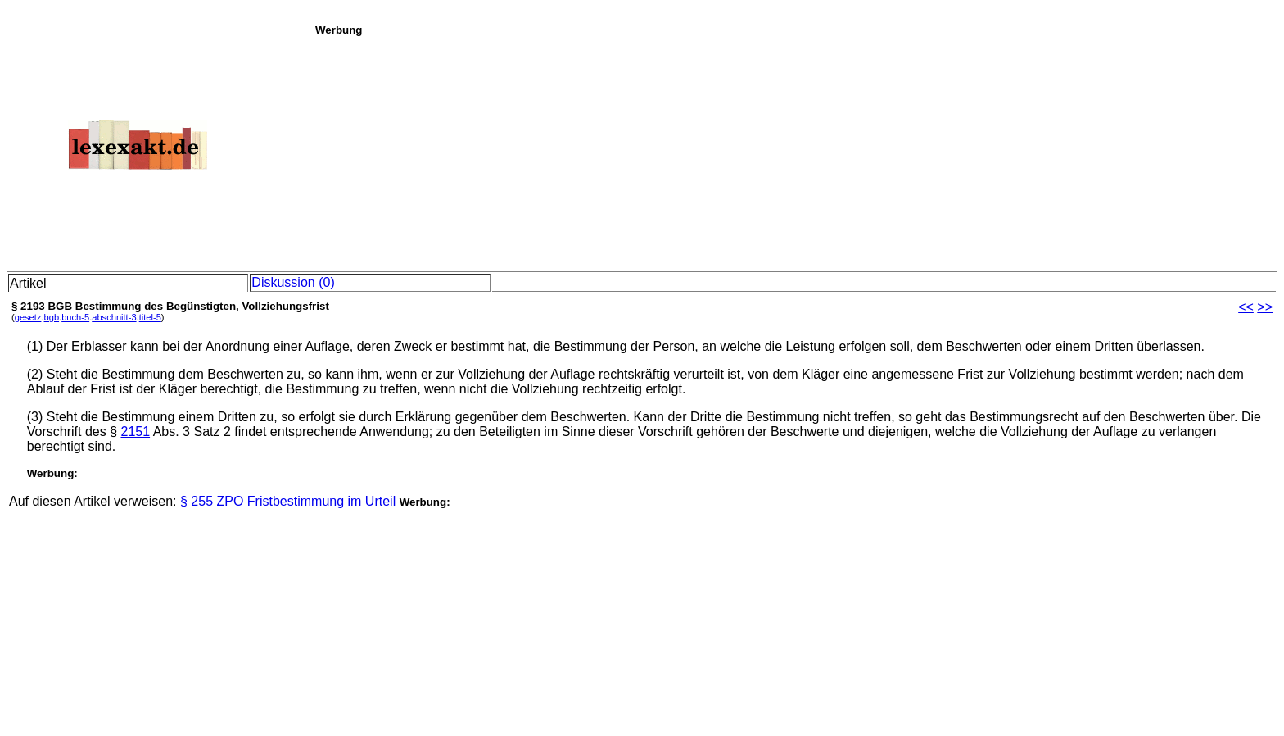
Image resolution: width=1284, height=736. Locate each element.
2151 (136, 431)
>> (1265, 307)
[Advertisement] (795, 151)
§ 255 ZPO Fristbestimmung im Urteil (290, 501)
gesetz (28, 317)
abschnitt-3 (114, 317)
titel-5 (150, 317)
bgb (52, 317)
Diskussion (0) (292, 282)
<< (1246, 307)
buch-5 (75, 317)
